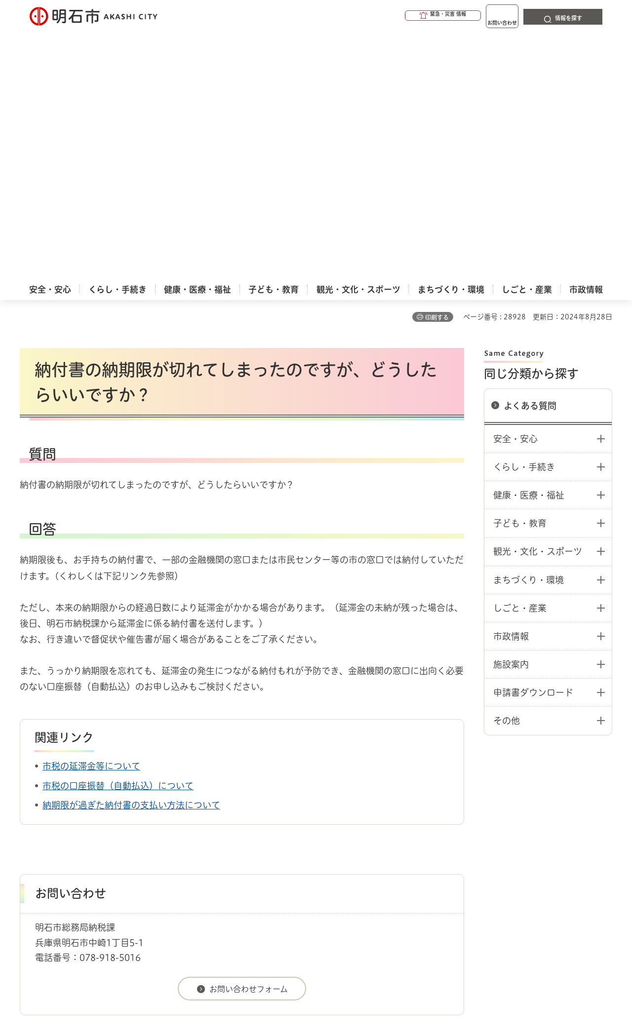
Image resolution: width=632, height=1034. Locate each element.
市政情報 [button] (511, 388)
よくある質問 (530, 157)
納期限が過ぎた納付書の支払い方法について (131, 557)
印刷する (437, 70)
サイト (545, 835)
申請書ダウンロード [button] (533, 444)
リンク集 (475, 835)
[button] (405, 15)
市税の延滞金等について (91, 518)
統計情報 (345, 984)
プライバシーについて (378, 835)
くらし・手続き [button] (524, 219)
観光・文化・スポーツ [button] (537, 303)
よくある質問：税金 (129, 800)
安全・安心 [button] (515, 191)
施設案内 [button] (511, 416)
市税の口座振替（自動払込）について (118, 538)
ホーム (30, 800)
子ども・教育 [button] (520, 275)
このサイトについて (101, 835)
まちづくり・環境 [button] (528, 332)
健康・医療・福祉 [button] (528, 247)
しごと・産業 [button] (520, 360)
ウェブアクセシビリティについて (238, 835)
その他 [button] (506, 472)
